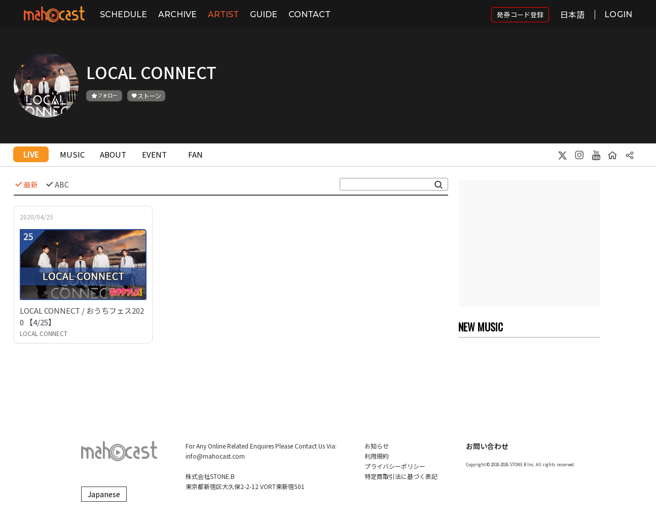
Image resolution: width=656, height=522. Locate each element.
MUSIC (72, 154)
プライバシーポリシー (395, 466)
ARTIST (223, 14)
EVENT (154, 154)
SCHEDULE (123, 14)
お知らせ (377, 445)
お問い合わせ (487, 446)
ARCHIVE (177, 14)
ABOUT (113, 154)
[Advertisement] (529, 243)
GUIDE (263, 14)
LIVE (31, 154)
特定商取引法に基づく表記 (401, 476)
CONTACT (309, 14)
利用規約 (377, 456)
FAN (195, 154)
